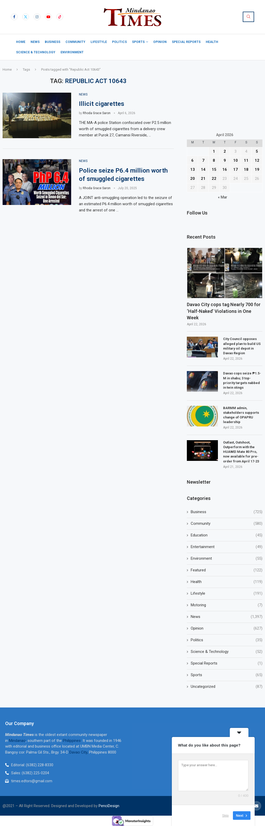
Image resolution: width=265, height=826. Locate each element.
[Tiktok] (59, 16)
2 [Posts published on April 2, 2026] (225, 151)
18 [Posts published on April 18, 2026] (246, 169)
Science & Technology (35, 52)
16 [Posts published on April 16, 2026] (224, 169)
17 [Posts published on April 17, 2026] (235, 169)
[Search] (248, 17)
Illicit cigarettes (101, 103)
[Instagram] (37, 16)
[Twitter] (25, 16)
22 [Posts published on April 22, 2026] (214, 178)
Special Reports (186, 42)
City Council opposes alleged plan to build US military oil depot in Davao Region (242, 346)
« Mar (222, 197)
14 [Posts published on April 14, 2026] (203, 169)
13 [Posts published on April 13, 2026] (192, 169)
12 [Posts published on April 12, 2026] (257, 160)
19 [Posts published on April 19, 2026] (257, 169)
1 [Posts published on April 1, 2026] (214, 151)
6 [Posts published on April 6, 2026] (192, 160)
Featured (226, 570)
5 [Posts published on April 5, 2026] (257, 151)
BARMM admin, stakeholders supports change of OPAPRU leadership (241, 415)
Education (226, 535)
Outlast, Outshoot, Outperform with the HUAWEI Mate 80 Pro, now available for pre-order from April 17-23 (241, 451)
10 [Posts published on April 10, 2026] (235, 160)
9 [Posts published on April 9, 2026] (225, 160)
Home (20, 42)
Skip (225, 815)
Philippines (72, 740)
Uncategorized (226, 686)
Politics (119, 42)
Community (75, 42)
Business (52, 42)
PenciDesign (109, 805)
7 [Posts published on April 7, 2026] (203, 160)
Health (212, 42)
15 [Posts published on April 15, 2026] (214, 169)
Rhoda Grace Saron (97, 113)
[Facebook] (14, 16)
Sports (138, 42)
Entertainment (226, 547)
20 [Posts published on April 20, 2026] (192, 178)
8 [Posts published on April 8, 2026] (214, 160)
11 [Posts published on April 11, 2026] (246, 160)
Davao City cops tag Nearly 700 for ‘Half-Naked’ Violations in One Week (224, 311)
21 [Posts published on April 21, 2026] (203, 178)
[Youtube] (48, 16)
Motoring (226, 605)
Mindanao (17, 740)
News (35, 42)
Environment (72, 52)
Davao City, (79, 752)
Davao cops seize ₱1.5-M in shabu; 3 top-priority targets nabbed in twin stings (242, 380)
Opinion (160, 42)
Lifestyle (99, 42)
